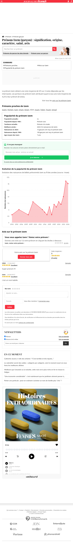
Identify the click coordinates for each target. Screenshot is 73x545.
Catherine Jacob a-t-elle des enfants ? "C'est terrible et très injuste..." (29, 359)
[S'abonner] (36, 343)
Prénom (8, 37)
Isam (16, 110)
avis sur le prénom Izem (61, 100)
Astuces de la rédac (11, 339)
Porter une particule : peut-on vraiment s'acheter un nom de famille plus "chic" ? (33, 380)
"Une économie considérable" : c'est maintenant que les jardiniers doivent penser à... (34, 376)
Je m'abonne (34, 157)
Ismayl (54, 110)
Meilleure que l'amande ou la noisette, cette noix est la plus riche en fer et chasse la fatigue (34, 371)
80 (60, 243)
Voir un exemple (64, 336)
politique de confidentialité (26, 323)
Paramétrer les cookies (60, 510)
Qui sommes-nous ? (12, 510)
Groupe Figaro (42, 512)
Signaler (68, 263)
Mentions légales (32, 512)
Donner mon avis (26, 257)
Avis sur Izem (43, 65)
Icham (21, 110)
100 (62, 243)
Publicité (27, 510)
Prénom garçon (18, 37)
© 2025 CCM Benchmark (37, 513)
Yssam (48, 110)
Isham (26, 110)
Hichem (10, 110)
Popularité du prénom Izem (14, 68)
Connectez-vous (44, 301)
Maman (7, 336)
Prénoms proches (11, 65)
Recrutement (34, 510)
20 (55, 243)
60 (59, 243)
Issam (37, 110)
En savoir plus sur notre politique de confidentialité (18, 162)
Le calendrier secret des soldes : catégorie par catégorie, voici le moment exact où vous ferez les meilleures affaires (35, 364)
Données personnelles (46, 510)
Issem (4, 110)
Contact (21, 510)
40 (57, 243)
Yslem (42, 110)
